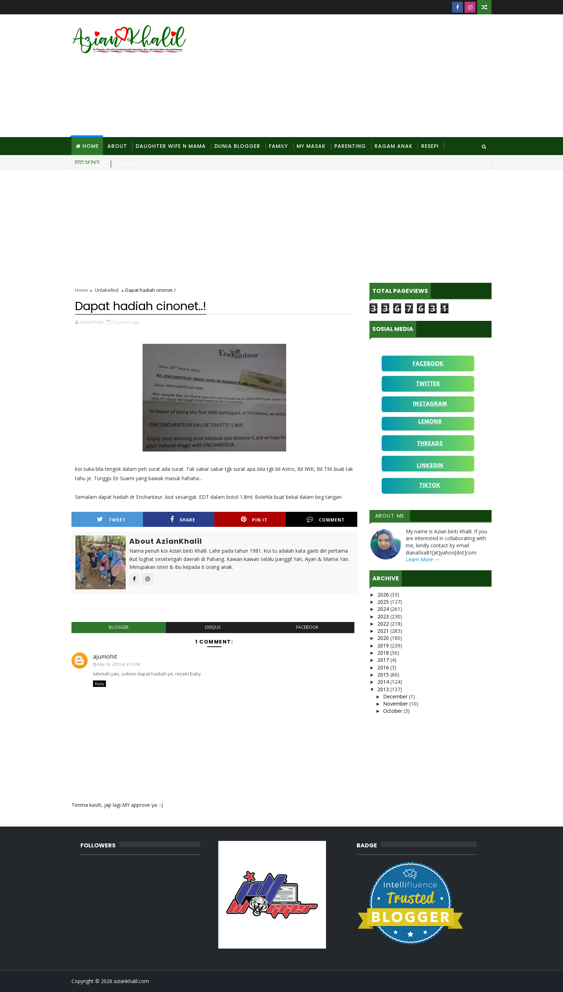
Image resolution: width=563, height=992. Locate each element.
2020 (383, 638)
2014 (383, 681)
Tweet (111, 519)
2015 (383, 674)
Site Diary (91, 164)
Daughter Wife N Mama (171, 146)
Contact (128, 164)
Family (278, 146)
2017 (383, 659)
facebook (307, 627)
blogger (119, 627)
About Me (390, 515)
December (396, 696)
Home (91, 146)
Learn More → (422, 559)
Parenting (350, 146)
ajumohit (105, 656)
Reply (99, 683)
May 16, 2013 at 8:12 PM (118, 664)
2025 (383, 601)
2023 (383, 616)
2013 (383, 689)
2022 (383, 623)
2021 (383, 630)
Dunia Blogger (237, 146)
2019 (383, 645)
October (393, 710)
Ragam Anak (393, 146)
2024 (383, 608)
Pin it (254, 519)
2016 (383, 667)
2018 (383, 652)
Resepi (430, 146)
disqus (212, 627)
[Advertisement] (360, 76)
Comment (326, 519)
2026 (383, 594)
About (117, 146)
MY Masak (311, 146)
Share (182, 519)
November (396, 703)
